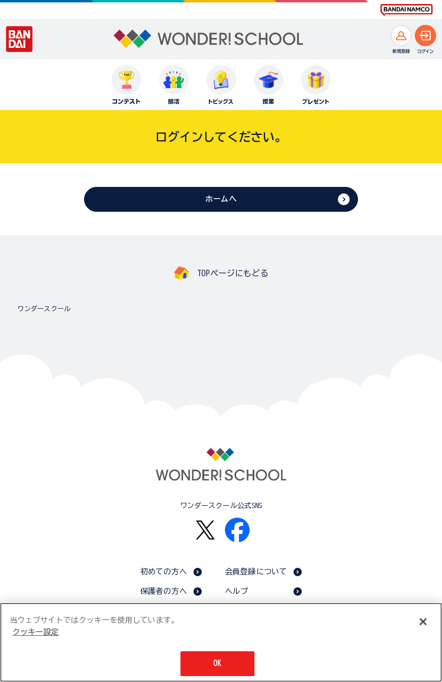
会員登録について (256, 572)
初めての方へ (163, 572)
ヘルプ (236, 591)
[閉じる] (423, 622)
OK (217, 663)
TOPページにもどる (232, 273)
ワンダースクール (44, 308)
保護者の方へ (163, 591)
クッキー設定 (35, 632)
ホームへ (221, 199)
